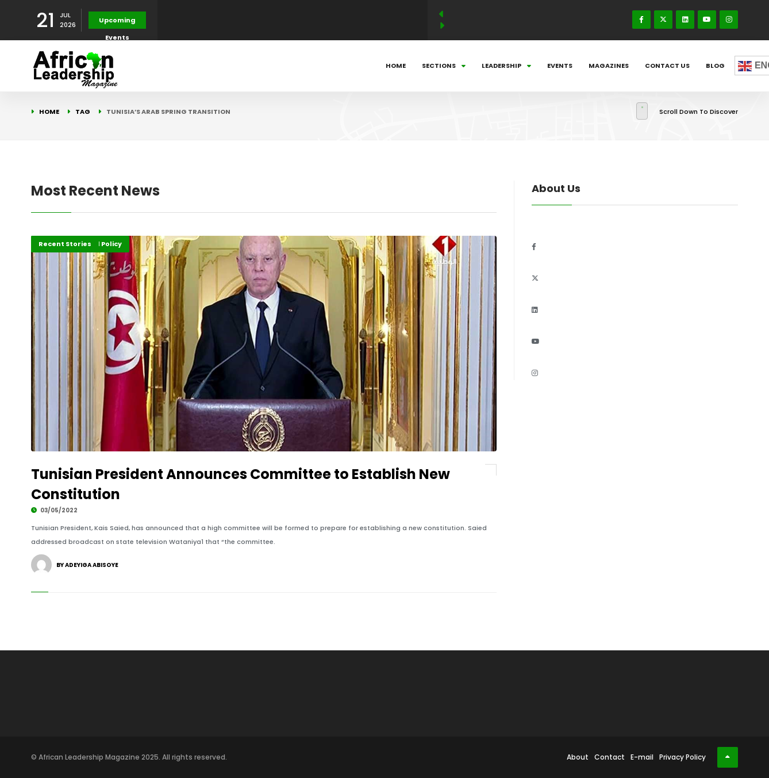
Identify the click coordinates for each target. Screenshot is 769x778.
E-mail (641, 757)
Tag (82, 111)
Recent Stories (65, 243)
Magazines (609, 65)
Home (396, 65)
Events (559, 65)
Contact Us (667, 65)
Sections (444, 65)
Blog (715, 65)
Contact (609, 757)
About (578, 757)
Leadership (506, 65)
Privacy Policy (682, 757)
